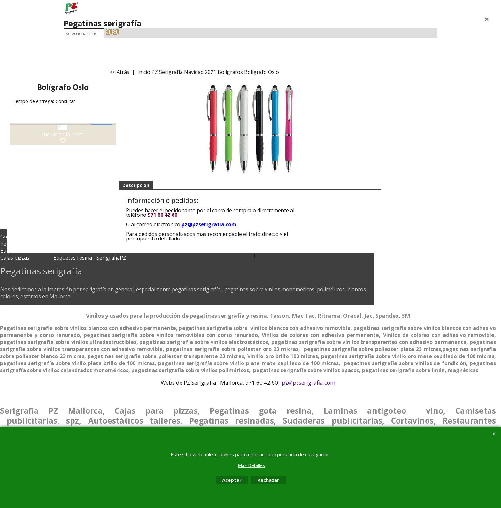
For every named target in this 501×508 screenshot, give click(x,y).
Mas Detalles (251, 465)
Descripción (135, 185)
